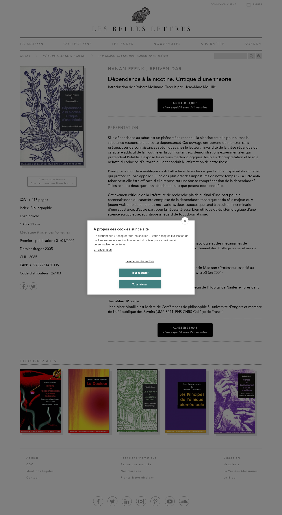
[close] (185, 221)
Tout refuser (139, 284)
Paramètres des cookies (140, 261)
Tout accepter (140, 272)
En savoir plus (103, 249)
